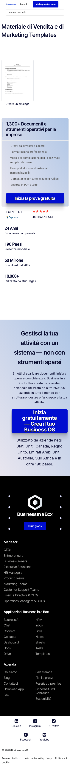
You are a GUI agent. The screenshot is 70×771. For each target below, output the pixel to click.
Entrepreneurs (13, 555)
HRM (38, 620)
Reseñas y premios (48, 683)
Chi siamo (10, 672)
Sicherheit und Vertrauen (45, 691)
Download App (14, 689)
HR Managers (13, 572)
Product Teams (14, 578)
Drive (7, 654)
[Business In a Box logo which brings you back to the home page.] (11, 4)
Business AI (11, 620)
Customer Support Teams (21, 589)
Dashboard (11, 642)
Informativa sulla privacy (38, 758)
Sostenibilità (43, 699)
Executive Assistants (17, 567)
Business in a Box (21, 750)
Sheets (40, 642)
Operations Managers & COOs (24, 601)
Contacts (10, 637)
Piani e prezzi (44, 678)
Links (38, 631)
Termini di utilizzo (11, 758)
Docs (7, 648)
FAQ (6, 695)
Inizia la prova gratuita (35, 198)
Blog (7, 678)
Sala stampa (43, 672)
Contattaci (11, 683)
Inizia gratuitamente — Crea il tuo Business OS (39, 421)
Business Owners (15, 561)
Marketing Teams (15, 584)
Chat (7, 625)
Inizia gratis (35, 526)
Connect (9, 631)
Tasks (39, 648)
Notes (39, 637)
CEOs (7, 550)
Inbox (39, 625)
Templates (42, 654)
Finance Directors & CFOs (21, 595)
